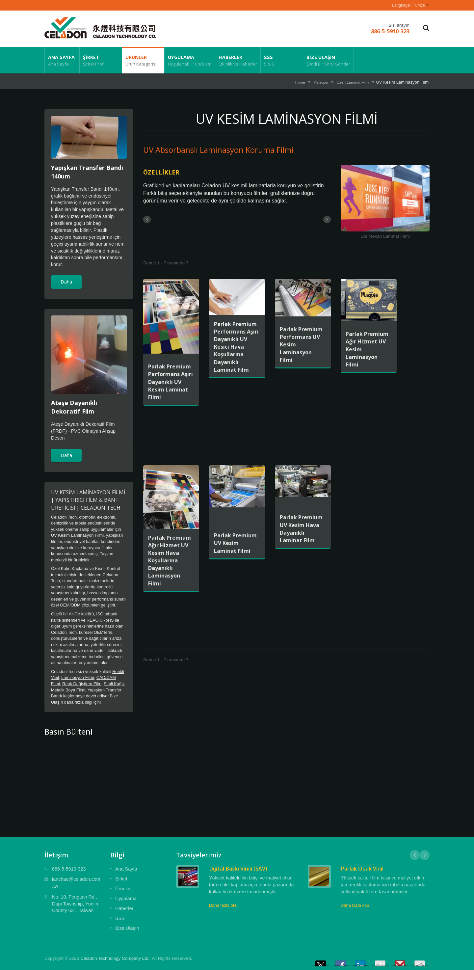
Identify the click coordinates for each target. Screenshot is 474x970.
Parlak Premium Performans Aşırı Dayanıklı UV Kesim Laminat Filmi (170, 382)
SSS (282, 60)
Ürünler (143, 60)
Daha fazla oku (223, 905)
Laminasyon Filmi (77, 677)
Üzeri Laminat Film (353, 82)
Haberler (237, 60)
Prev (415, 855)
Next (425, 855)
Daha (66, 282)
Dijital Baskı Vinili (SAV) (238, 868)
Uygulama (190, 60)
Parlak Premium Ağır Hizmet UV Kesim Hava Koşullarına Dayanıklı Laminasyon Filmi (169, 560)
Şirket (101, 60)
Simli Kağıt (114, 683)
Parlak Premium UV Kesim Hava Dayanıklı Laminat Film (301, 529)
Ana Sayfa (62, 60)
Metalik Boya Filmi (68, 689)
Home (300, 82)
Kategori (321, 82)
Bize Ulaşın (328, 60)
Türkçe (419, 5)
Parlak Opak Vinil (362, 868)
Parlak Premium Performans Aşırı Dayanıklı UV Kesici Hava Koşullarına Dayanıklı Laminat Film (236, 346)
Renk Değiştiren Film (81, 683)
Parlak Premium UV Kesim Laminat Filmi (235, 543)
